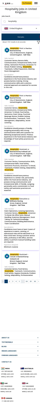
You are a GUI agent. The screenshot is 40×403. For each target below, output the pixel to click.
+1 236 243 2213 (7, 401)
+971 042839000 (6, 386)
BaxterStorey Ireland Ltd (20, 152)
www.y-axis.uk (27, 391)
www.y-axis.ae (6, 391)
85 (31, 281)
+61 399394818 (26, 371)
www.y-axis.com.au (28, 377)
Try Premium (26, 3)
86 (35, 281)
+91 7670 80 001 (7, 371)
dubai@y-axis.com (7, 389)
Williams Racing (16, 201)
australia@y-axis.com (29, 374)
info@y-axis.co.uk (28, 389)
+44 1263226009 (28, 386)
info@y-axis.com (7, 374)
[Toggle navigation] (36, 3)
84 (27, 281)
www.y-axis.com (7, 377)
